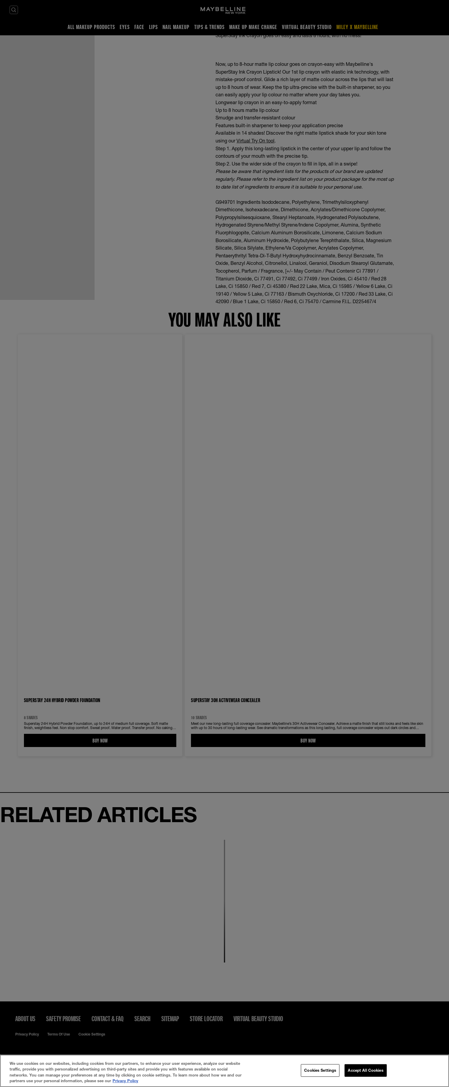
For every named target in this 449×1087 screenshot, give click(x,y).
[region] (224, 1071)
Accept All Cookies (365, 1070)
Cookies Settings (320, 1070)
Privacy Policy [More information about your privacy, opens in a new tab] (125, 1080)
